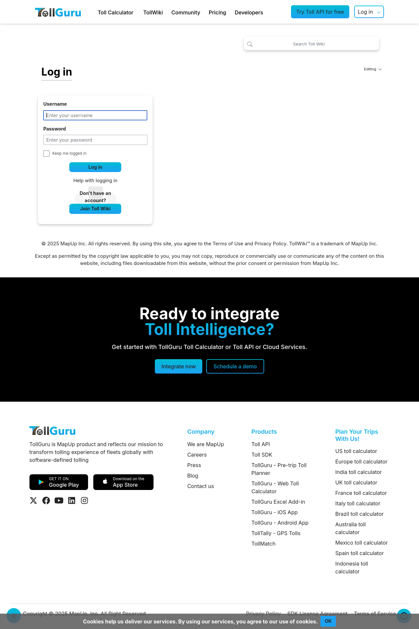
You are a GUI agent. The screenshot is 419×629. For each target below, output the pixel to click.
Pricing (217, 12)
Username (55, 104)
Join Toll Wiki (95, 208)
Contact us (200, 486)
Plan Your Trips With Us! (356, 435)
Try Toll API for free (320, 12)
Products (264, 431)
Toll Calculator (115, 12)
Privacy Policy (270, 244)
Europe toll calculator (361, 461)
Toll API (260, 444)
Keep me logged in (69, 153)
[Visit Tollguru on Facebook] (46, 500)
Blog (192, 475)
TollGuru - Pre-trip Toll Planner (278, 469)
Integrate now (178, 366)
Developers (249, 12)
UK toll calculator (356, 482)
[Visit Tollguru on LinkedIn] (72, 500)
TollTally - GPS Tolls (276, 533)
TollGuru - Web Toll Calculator (275, 487)
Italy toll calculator (357, 503)
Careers (197, 454)
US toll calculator (356, 451)
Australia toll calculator (350, 528)
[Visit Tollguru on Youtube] (59, 500)
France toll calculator (361, 493)
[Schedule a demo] (235, 366)
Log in (365, 12)
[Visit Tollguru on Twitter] (33, 500)
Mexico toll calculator (361, 542)
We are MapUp (205, 444)
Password (54, 128)
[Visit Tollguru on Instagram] (84, 500)
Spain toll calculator (359, 553)
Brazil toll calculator (359, 514)
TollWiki (153, 12)
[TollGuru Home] (58, 12)
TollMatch (263, 543)
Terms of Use (227, 244)
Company (200, 431)
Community (186, 12)
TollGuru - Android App (279, 522)
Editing (373, 69)
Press (194, 465)
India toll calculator (358, 472)
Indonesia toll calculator (351, 567)
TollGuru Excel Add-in (278, 501)
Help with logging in (95, 180)
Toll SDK (261, 454)
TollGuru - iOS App (274, 512)
